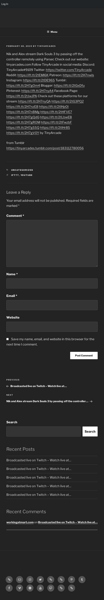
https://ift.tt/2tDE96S (39, 80)
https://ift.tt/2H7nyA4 (37, 91)
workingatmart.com (20, 522)
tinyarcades (46, 46)
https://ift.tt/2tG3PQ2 (67, 101)
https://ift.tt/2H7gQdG (22, 117)
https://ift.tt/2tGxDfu (69, 85)
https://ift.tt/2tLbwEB (56, 117)
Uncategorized (22, 170)
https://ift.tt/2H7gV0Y (22, 133)
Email (11, 296)
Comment (15, 216)
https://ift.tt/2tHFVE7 (56, 112)
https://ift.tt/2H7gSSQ (22, 127)
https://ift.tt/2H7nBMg (23, 112)
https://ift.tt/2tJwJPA (21, 96)
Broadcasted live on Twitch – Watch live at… (38, 460)
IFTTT (15, 175)
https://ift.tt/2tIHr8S (55, 127)
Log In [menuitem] (4, 4)
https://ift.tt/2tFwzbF (56, 122)
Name (12, 274)
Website (13, 317)
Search (11, 422)
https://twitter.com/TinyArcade (69, 70)
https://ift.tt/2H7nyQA (34, 101)
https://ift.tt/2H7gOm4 (23, 85)
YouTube (27, 175)
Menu (52, 31)
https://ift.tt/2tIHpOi (54, 106)
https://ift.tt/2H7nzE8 (22, 106)
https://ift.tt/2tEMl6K (33, 75)
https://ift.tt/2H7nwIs (78, 75)
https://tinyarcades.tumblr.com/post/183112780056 (45, 148)
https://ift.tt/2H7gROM (23, 122)
